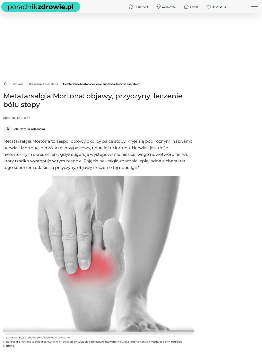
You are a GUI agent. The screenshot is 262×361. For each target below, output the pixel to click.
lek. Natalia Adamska (29, 129)
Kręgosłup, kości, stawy (43, 83)
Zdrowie (18, 83)
